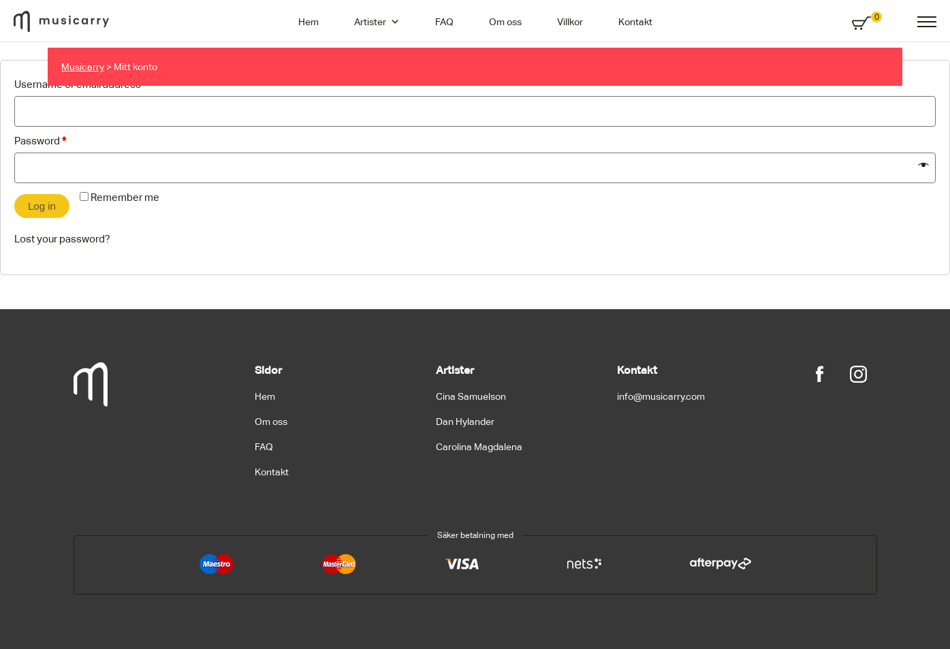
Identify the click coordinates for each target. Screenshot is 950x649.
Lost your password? (62, 238)
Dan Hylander (465, 421)
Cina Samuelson (471, 396)
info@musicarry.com (661, 396)
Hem (308, 21)
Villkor (570, 21)
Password (40, 140)
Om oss (505, 21)
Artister (377, 21)
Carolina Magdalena (479, 446)
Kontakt (635, 21)
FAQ (444, 21)
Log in (42, 206)
